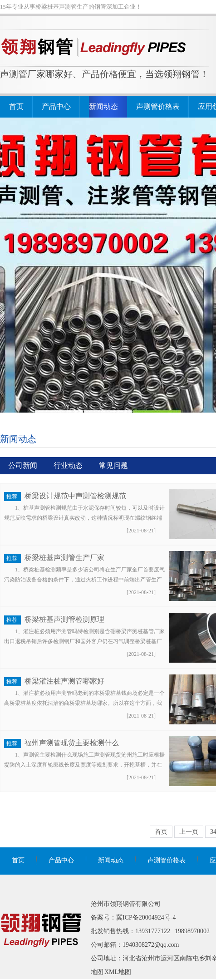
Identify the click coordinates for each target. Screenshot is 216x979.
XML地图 (117, 972)
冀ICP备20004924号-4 (146, 917)
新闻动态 (103, 106)
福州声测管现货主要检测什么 (72, 743)
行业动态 (68, 465)
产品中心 (56, 106)
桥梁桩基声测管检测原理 (64, 619)
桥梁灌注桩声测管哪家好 (64, 681)
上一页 (188, 831)
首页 (16, 106)
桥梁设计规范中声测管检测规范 (75, 496)
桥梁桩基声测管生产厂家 (64, 557)
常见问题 (113, 465)
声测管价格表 (158, 106)
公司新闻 (22, 465)
